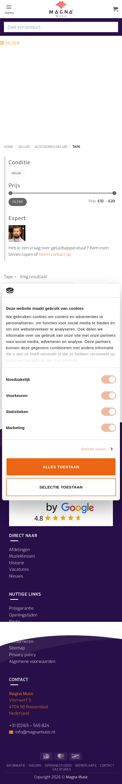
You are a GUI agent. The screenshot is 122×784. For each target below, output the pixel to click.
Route (14, 621)
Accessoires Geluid (51, 147)
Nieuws (16, 576)
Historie (16, 563)
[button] (9, 9)
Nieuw (16, 173)
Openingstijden (23, 615)
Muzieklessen (22, 556)
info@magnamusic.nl (34, 732)
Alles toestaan (61, 467)
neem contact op (55, 254)
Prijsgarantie (21, 608)
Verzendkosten (23, 634)
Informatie (15, 766)
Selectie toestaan (61, 487)
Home (8, 147)
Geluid (24, 147)
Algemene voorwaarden (32, 661)
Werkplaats (85, 766)
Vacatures (19, 569)
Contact (107, 766)
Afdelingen (19, 549)
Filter (17, 202)
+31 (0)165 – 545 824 (29, 725)
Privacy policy (22, 654)
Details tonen (93, 448)
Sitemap (17, 648)
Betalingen (19, 628)
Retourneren (21, 641)
